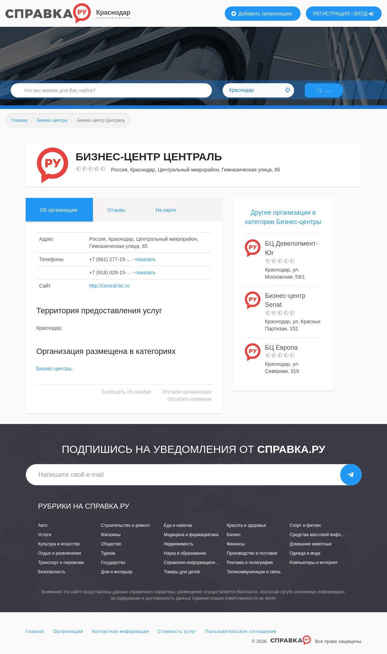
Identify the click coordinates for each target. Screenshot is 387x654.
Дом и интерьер (117, 578)
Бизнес (234, 540)
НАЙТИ (330, 94)
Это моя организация (186, 398)
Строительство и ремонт (125, 531)
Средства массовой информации (323, 540)
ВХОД (364, 13)
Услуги (44, 540)
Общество (111, 550)
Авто (43, 531)
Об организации (58, 216)
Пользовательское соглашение (241, 637)
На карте (165, 216)
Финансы (236, 550)
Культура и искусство (59, 550)
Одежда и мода (305, 559)
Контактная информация (120, 637)
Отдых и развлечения (59, 559)
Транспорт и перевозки (61, 568)
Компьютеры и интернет (314, 568)
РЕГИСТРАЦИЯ (331, 13)
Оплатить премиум (189, 405)
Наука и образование (185, 559)
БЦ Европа (281, 353)
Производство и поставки (252, 559)
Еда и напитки (178, 531)
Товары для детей (182, 578)
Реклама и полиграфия (250, 568)
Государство (113, 568)
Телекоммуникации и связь (254, 578)
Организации (68, 637)
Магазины (111, 540)
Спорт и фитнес (306, 531)
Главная (35, 637)
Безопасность (52, 578)
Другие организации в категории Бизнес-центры (283, 223)
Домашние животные (311, 550)
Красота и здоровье (246, 531)
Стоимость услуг (177, 637)
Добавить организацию (261, 13)
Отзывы (116, 216)
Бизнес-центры (53, 375)
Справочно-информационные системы (202, 568)
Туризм (108, 559)
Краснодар (113, 12)
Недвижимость (179, 550)
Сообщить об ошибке (126, 398)
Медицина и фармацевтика (191, 540)
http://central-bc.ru (109, 292)
